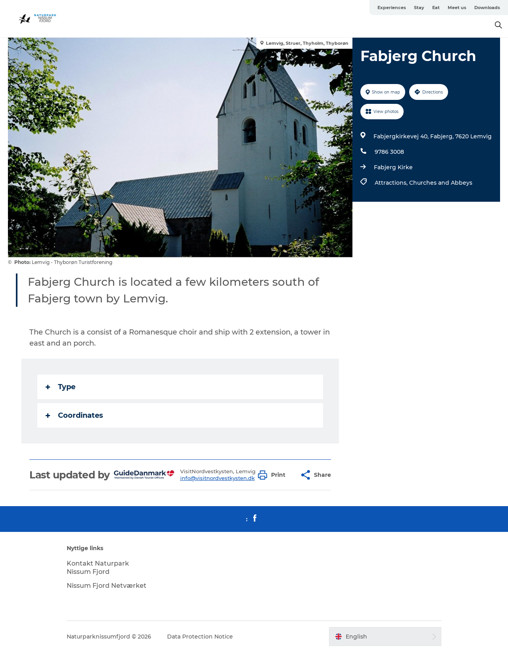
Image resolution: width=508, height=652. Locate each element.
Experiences (391, 7)
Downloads (487, 7)
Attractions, (392, 182)
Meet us (457, 7)
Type (60, 386)
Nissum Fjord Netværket (106, 585)
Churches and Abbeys (440, 182)
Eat (436, 7)
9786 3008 (389, 151)
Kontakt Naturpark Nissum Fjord (98, 568)
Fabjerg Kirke (393, 167)
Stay (419, 7)
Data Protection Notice (200, 636)
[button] (273, 475)
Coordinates (74, 415)
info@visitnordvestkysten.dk (217, 478)
